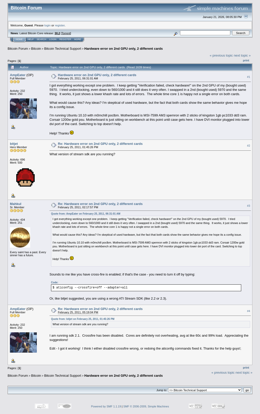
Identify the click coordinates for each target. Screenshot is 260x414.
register (59, 25)
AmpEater (17, 75)
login (47, 25)
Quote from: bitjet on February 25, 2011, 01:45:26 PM (83, 319)
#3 (248, 205)
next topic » (242, 55)
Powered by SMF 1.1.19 (106, 406)
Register (65, 39)
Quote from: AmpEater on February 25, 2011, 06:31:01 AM (85, 213)
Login (52, 39)
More (77, 39)
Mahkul (15, 204)
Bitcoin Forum (18, 48)
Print (246, 60)
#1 (248, 76)
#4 (248, 311)
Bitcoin (36, 48)
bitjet (14, 144)
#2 (248, 145)
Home (19, 39)
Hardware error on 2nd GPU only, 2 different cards (123, 48)
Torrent (66, 33)
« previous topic (221, 55)
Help (31, 39)
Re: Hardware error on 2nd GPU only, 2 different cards (100, 144)
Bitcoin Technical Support (62, 48)
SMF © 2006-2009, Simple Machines (146, 406)
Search (41, 39)
